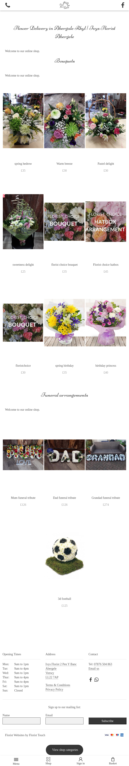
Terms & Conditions (58, 685)
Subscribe (107, 721)
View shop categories (65, 750)
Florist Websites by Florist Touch (25, 735)
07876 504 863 (103, 664)
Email (49, 715)
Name (6, 715)
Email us (94, 668)
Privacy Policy (54, 689)
